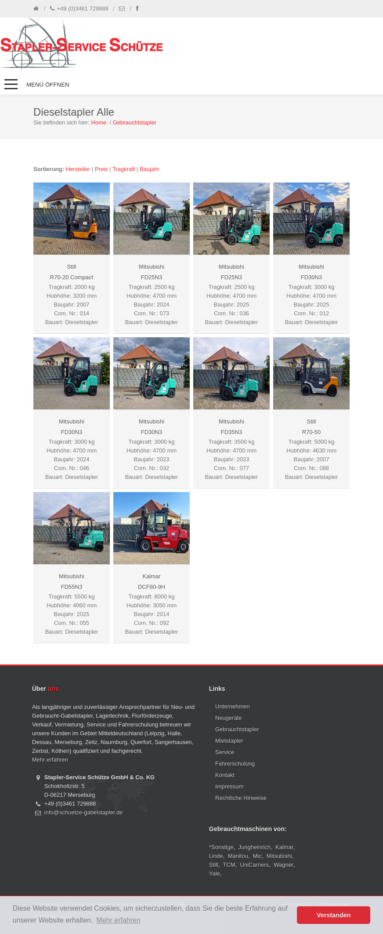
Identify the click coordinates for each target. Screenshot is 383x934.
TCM (229, 864)
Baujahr (149, 169)
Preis (101, 169)
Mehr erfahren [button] (118, 920)
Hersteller (78, 169)
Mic (257, 856)
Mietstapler (229, 740)
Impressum (229, 786)
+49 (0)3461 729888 (79, 8)
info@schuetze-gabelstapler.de (83, 812)
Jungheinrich (254, 847)
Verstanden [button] (334, 915)
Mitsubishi (279, 856)
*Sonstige (221, 847)
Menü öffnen (47, 84)
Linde (216, 856)
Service (224, 752)
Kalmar (284, 847)
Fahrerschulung (235, 763)
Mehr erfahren (50, 759)
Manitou (238, 856)
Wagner (283, 864)
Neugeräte (228, 718)
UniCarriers (254, 864)
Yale (214, 873)
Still (213, 864)
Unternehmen (232, 706)
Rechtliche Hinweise (241, 798)
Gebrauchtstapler (135, 122)
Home (99, 122)
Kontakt (225, 775)
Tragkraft (123, 169)
